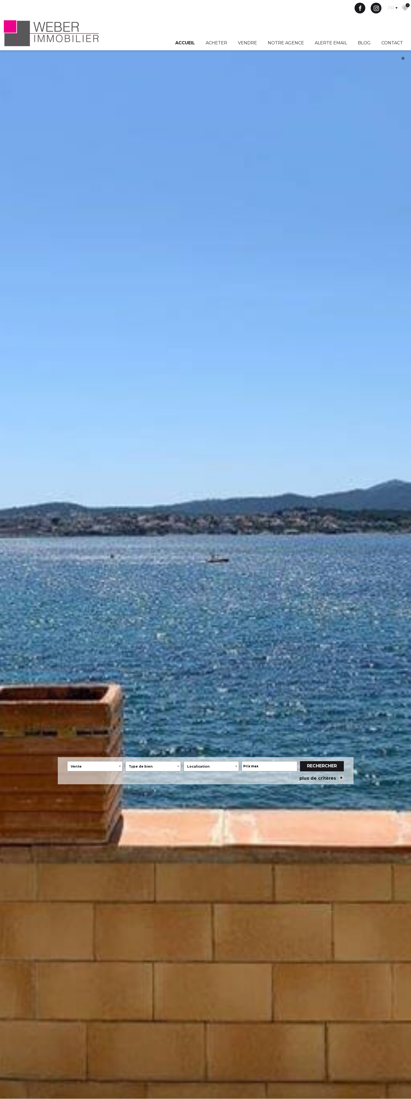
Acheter (216, 42)
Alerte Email (331, 42)
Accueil (185, 42)
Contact (392, 42)
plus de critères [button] (321, 770)
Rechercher (322, 758)
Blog (364, 42)
